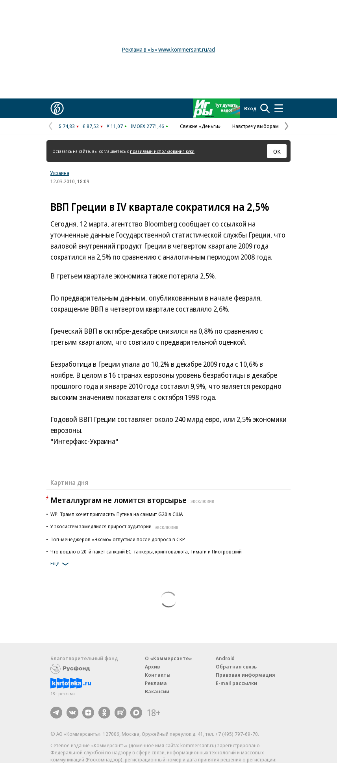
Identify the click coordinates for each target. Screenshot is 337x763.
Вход (250, 108)
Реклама (156, 683)
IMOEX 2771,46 (147, 126)
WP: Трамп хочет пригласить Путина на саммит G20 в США (116, 514)
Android (225, 658)
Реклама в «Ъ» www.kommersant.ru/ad (168, 49)
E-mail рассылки (236, 683)
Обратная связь (236, 666)
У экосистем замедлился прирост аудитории (115, 526)
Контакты (157, 674)
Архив (152, 666)
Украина (59, 172)
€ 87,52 (91, 126)
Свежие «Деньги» (200, 126)
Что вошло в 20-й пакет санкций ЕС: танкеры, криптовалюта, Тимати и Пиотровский (146, 551)
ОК (277, 151)
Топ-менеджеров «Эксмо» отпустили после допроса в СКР (117, 539)
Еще (60, 564)
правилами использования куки (162, 151)
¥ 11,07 (115, 126)
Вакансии (157, 691)
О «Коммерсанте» (168, 658)
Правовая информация (245, 674)
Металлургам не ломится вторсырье (133, 500)
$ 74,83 (67, 126)
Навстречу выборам (255, 126)
